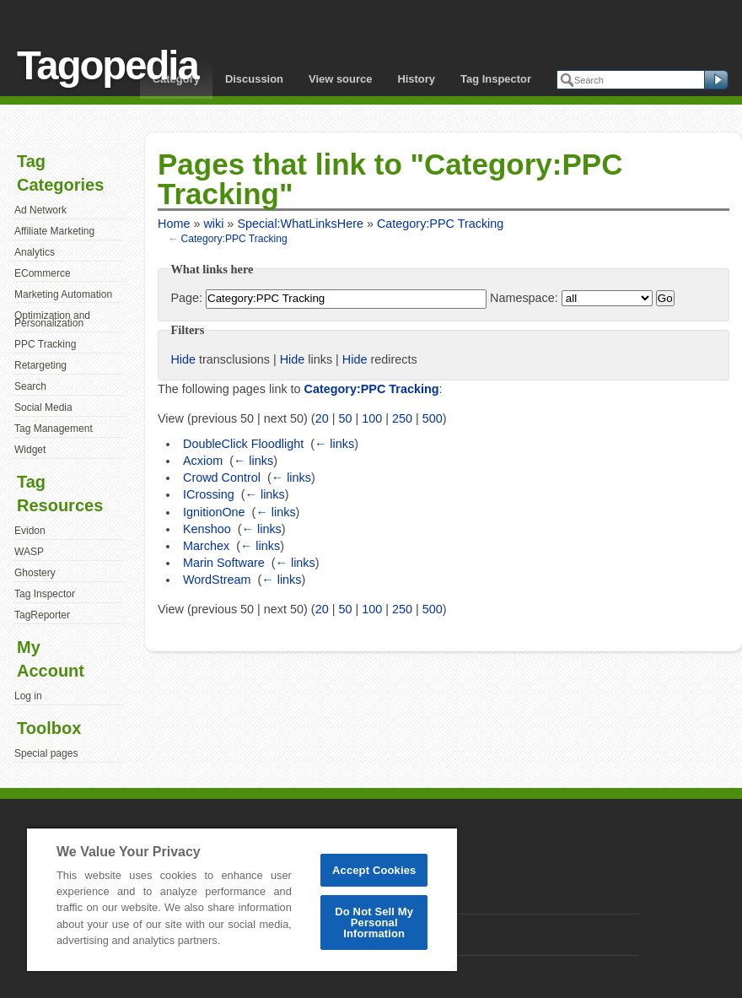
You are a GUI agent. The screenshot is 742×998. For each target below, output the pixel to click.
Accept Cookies (374, 870)
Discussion (254, 79)
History (416, 79)
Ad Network (40, 210)
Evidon (30, 531)
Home (174, 223)
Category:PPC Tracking (440, 223)
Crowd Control (222, 477)
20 (322, 418)
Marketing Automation (63, 294)
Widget (30, 450)
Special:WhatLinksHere (300, 223)
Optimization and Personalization (52, 320)
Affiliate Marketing (54, 231)
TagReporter (42, 615)
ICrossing (208, 494)
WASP (29, 552)
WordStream (217, 579)
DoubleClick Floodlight (243, 443)
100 (372, 418)
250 (402, 418)
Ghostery (35, 573)
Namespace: (524, 298)
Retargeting (40, 365)
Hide (183, 359)
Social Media (43, 407)
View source (340, 79)
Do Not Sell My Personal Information (374, 922)
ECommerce (42, 273)
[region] (242, 899)
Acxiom (203, 460)
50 (345, 418)
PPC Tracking (45, 344)
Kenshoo (207, 529)
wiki (213, 223)
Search (30, 386)
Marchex (206, 546)
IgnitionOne (214, 512)
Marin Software (224, 562)
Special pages (46, 753)
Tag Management (53, 428)
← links (334, 443)
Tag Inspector (495, 79)
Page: (186, 298)
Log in (28, 696)
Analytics (34, 252)
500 (432, 418)
